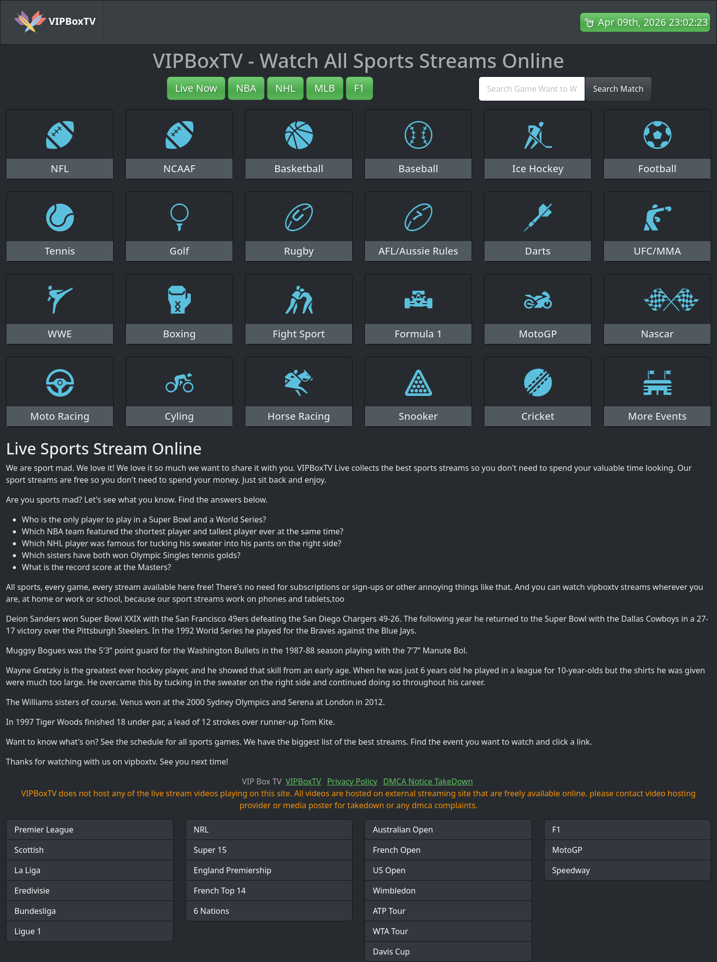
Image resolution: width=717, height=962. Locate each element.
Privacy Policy (352, 781)
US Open (389, 870)
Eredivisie (32, 890)
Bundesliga (35, 910)
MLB (324, 88)
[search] (531, 88)
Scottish (29, 849)
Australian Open (403, 829)
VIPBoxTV (55, 22)
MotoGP (567, 849)
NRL (201, 829)
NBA (246, 88)
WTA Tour (390, 931)
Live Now (196, 88)
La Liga (27, 870)
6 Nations (212, 910)
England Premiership (233, 870)
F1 (359, 88)
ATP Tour (389, 910)
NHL (285, 88)
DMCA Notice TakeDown (428, 781)
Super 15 (210, 849)
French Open (396, 849)
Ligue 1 (28, 931)
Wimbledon (394, 890)
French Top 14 (220, 890)
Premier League (43, 829)
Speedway (571, 870)
